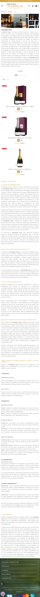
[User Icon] (33, 6)
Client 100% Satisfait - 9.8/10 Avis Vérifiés (20, 1)
